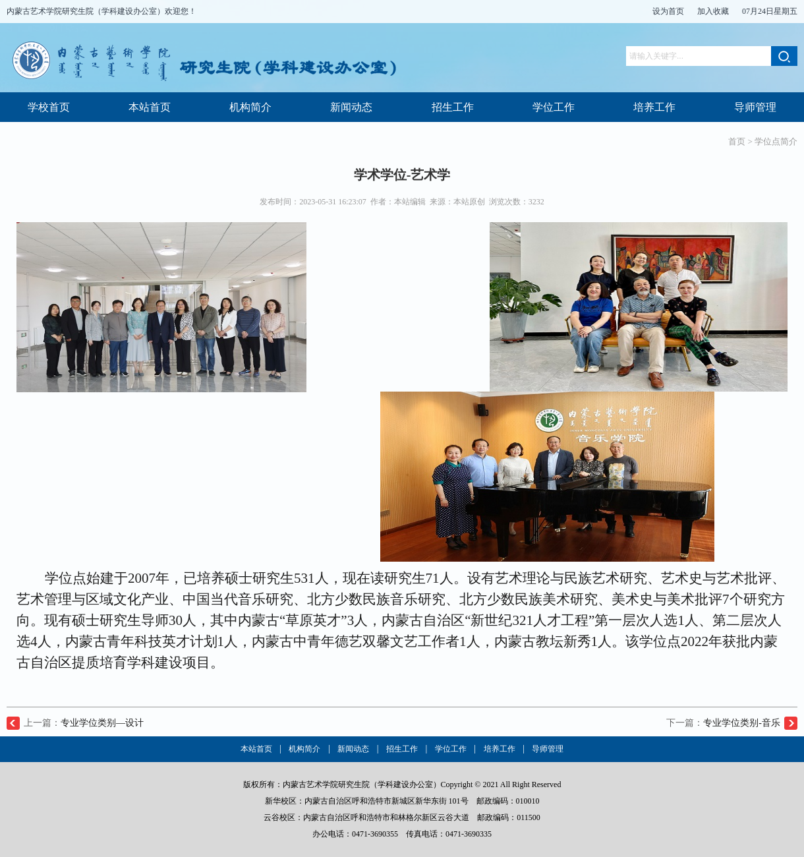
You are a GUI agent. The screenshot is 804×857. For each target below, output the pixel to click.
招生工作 (453, 107)
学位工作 (553, 107)
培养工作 (654, 107)
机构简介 (250, 107)
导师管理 (755, 107)
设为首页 (668, 11)
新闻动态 (351, 107)
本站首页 (150, 107)
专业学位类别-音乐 (741, 723)
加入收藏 (713, 11)
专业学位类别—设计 (102, 723)
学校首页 (49, 107)
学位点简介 (776, 141)
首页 (736, 141)
